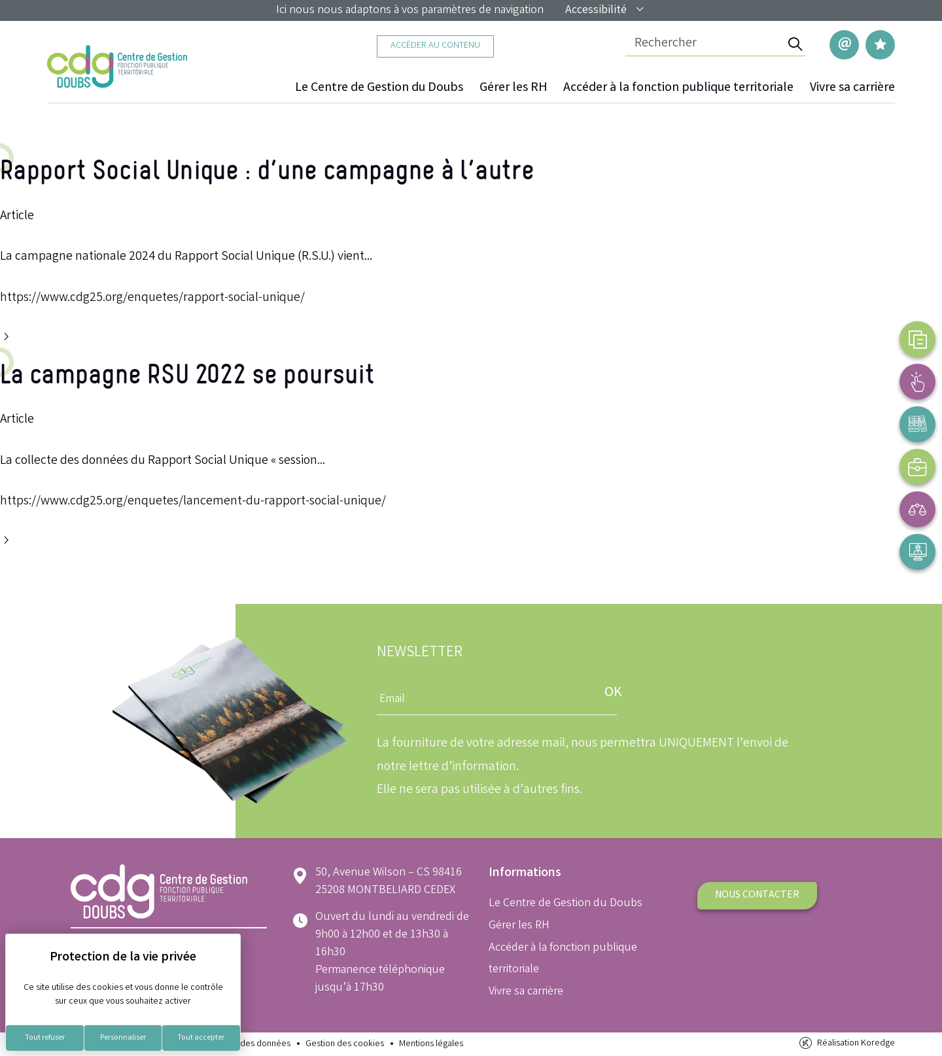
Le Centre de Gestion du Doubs (379, 88)
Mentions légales (431, 1044)
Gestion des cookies (344, 1044)
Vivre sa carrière (852, 88)
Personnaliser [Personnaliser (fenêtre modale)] (123, 1038)
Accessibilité (605, 10)
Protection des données (244, 1044)
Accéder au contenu (435, 46)
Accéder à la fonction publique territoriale (678, 88)
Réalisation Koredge (846, 1043)
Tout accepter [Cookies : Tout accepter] (200, 1038)
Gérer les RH (513, 88)
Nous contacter (757, 896)
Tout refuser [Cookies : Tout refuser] (45, 1038)
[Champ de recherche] (704, 44)
